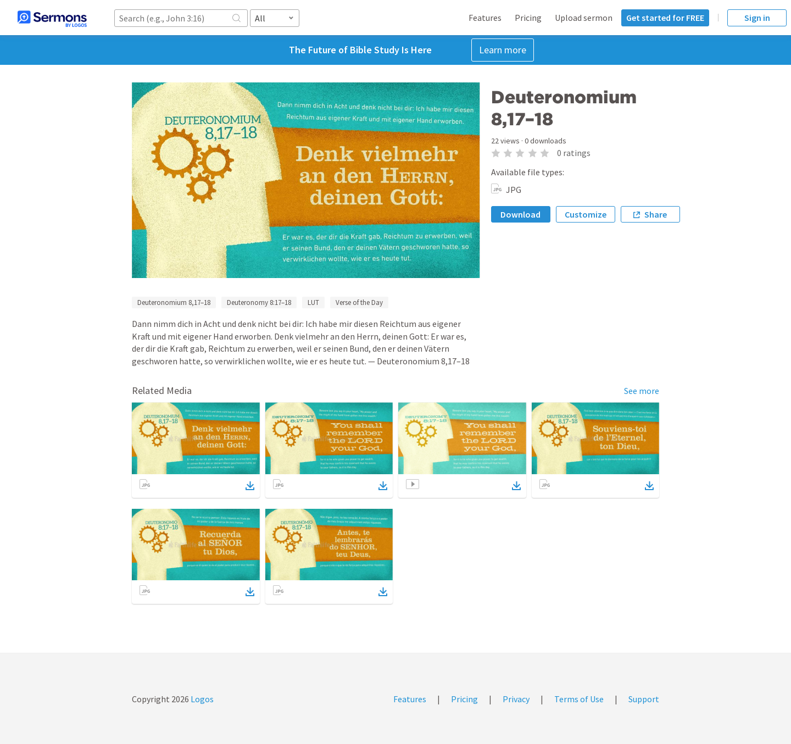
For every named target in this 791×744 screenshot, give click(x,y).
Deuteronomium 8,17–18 (173, 302)
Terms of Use (579, 698)
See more (641, 390)
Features (485, 17)
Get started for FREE (665, 17)
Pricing (528, 17)
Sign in (757, 17)
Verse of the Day (359, 302)
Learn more (502, 49)
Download (520, 214)
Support (643, 698)
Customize (585, 214)
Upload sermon (583, 17)
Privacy (516, 698)
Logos (201, 698)
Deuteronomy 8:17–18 (259, 302)
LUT (313, 302)
